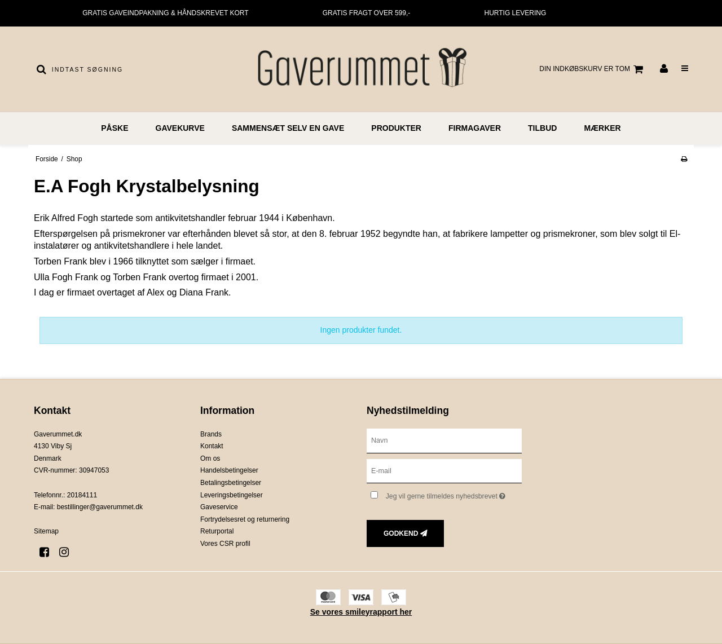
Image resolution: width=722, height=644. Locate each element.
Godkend (401, 533)
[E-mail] (444, 470)
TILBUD (542, 128)
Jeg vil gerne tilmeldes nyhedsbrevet (454, 493)
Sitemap (46, 531)
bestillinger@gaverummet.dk (100, 507)
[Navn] (444, 439)
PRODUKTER (396, 128)
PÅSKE (114, 128)
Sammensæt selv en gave (288, 128)
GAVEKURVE (180, 128)
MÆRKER (602, 128)
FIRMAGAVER (474, 128)
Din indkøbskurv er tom (592, 69)
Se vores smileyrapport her (361, 611)
